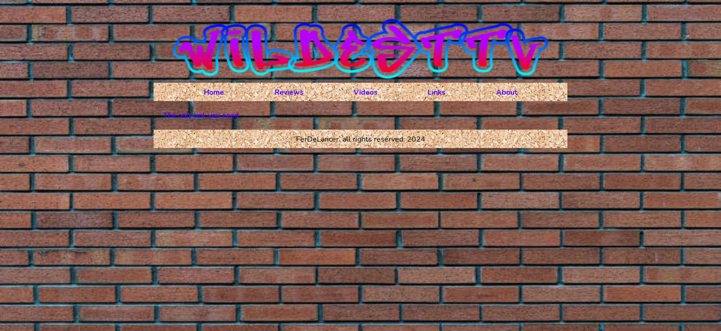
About (506, 92)
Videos (366, 92)
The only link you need (201, 115)
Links (437, 92)
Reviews (289, 92)
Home (214, 92)
